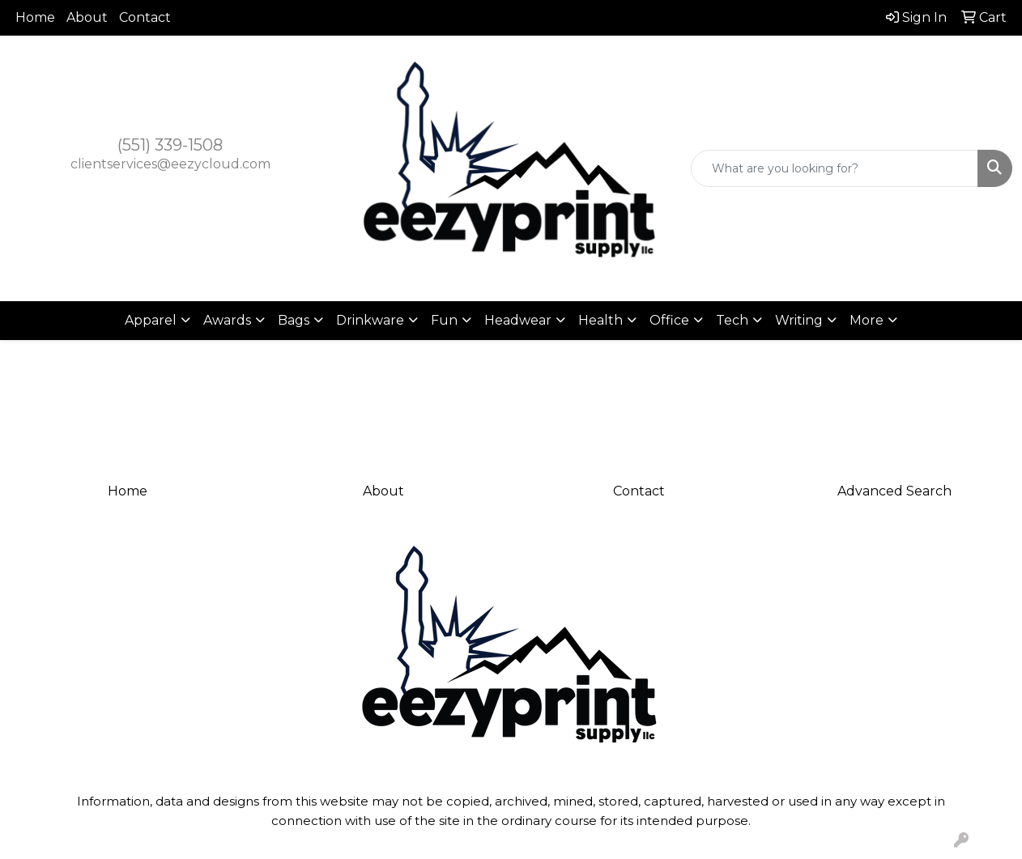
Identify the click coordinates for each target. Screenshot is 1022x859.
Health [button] (600, 320)
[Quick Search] (834, 168)
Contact (145, 17)
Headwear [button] (517, 320)
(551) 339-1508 (170, 145)
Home (35, 17)
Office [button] (669, 320)
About (87, 17)
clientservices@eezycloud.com (170, 164)
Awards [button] (227, 320)
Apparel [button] (151, 320)
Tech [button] (732, 320)
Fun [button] (444, 320)
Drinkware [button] (370, 320)
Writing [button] (799, 320)
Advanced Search (894, 491)
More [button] (867, 320)
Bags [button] (293, 320)
